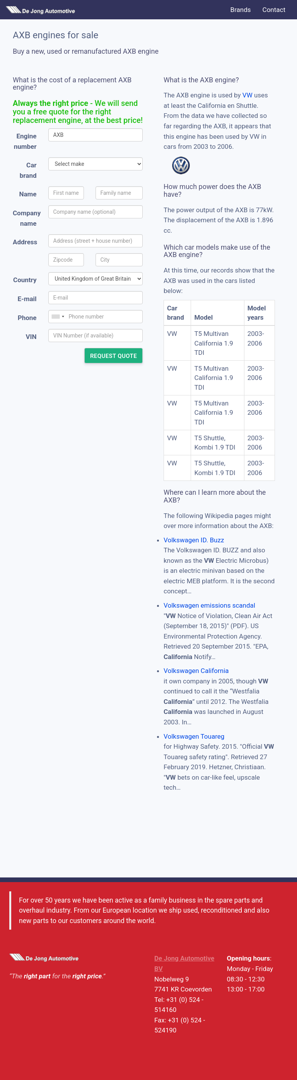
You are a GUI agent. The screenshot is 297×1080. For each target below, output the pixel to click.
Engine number (25, 141)
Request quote (113, 356)
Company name (27, 218)
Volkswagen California (196, 671)
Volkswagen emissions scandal (209, 605)
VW (247, 95)
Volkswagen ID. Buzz (194, 540)
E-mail (26, 299)
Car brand (28, 170)
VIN (31, 337)
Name (28, 194)
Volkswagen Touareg (194, 736)
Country (24, 280)
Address (25, 242)
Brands (240, 10)
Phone (27, 318)
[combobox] (58, 316)
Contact (274, 10)
